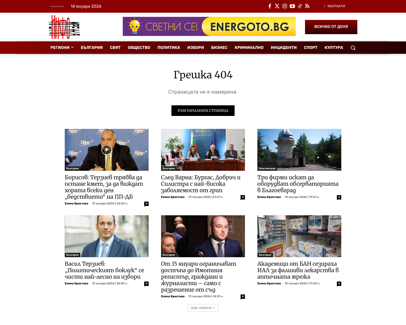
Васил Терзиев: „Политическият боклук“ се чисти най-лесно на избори (104, 271)
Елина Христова (76, 204)
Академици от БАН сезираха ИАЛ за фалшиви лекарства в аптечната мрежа (298, 271)
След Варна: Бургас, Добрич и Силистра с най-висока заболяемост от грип (201, 185)
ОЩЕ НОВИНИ (203, 309)
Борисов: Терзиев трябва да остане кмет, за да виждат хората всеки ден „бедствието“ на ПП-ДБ (104, 188)
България (72, 169)
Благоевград (267, 169)
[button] (353, 47)
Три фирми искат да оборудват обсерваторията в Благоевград (297, 185)
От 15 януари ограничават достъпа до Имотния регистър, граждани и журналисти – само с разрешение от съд (198, 277)
